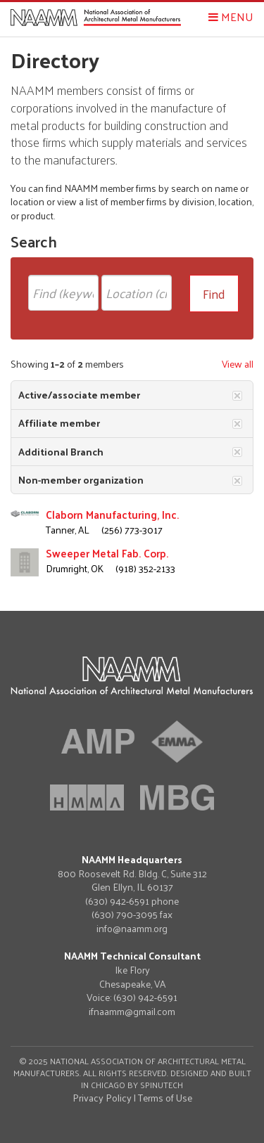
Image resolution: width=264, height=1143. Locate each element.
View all (237, 364)
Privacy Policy (102, 1097)
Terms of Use (165, 1097)
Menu (230, 16)
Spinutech (161, 1084)
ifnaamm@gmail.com (132, 1012)
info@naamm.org (132, 928)
